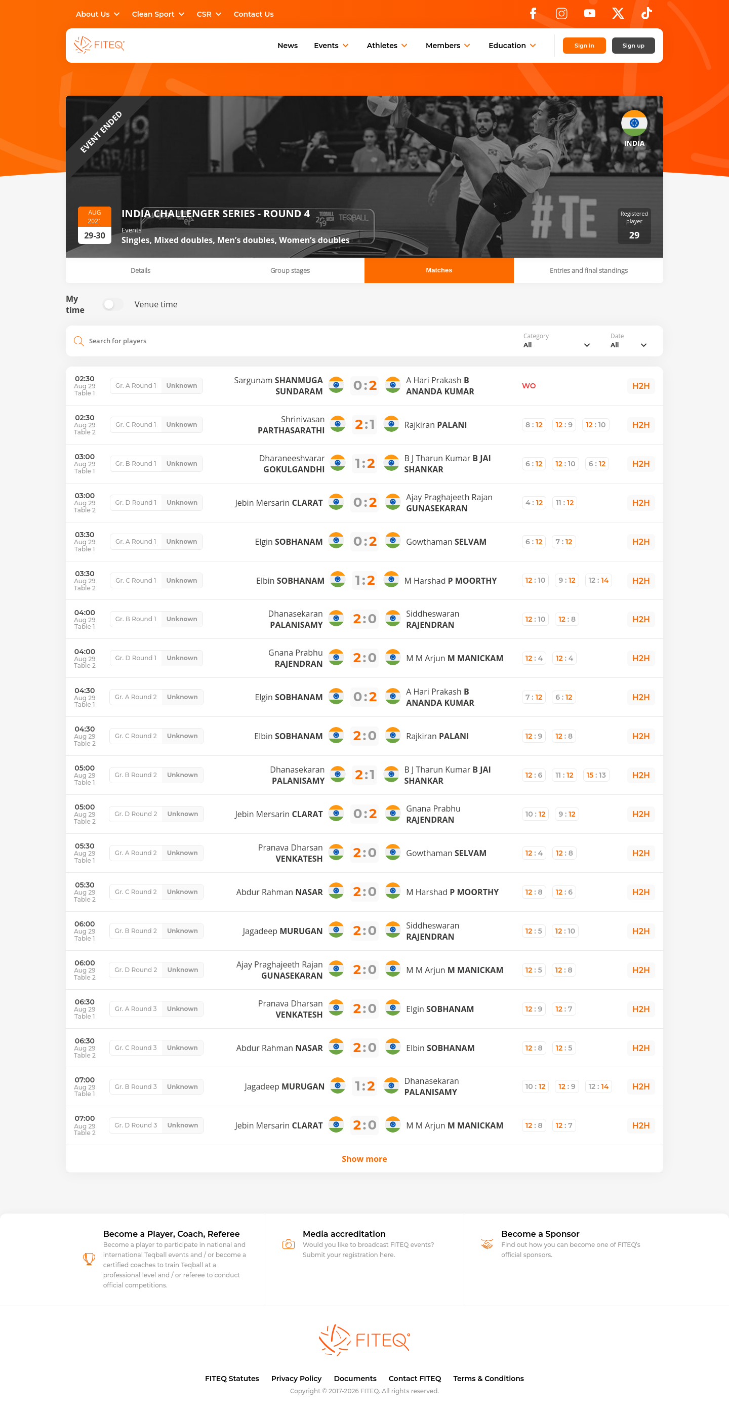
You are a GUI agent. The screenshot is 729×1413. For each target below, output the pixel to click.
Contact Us (254, 14)
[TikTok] (646, 16)
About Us (99, 14)
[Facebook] (533, 16)
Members (449, 46)
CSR (210, 14)
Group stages (290, 270)
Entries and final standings (589, 270)
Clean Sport (159, 14)
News (287, 45)
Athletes (388, 46)
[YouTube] (590, 16)
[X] (618, 16)
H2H (641, 386)
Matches (439, 270)
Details (140, 270)
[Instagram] (561, 16)
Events (332, 46)
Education (513, 46)
